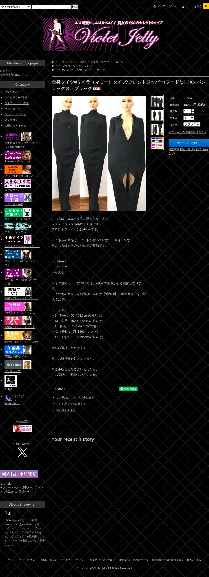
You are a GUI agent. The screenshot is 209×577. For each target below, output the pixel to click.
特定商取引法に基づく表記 (168, 560)
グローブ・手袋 (13, 204)
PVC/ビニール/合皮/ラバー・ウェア (83, 70)
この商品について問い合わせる (75, 397)
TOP (54, 62)
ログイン (5, 70)
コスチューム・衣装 (74, 62)
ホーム (12, 560)
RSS (189, 560)
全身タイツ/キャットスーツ (107, 62)
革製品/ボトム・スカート (19, 327)
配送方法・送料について (134, 560)
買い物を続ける (65, 410)
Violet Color (12, 403)
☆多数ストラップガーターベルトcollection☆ (22, 145)
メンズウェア (12, 120)
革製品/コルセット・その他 (21, 342)
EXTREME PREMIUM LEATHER (22, 176)
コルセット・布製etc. (17, 219)
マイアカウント (167, 6)
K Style (8, 389)
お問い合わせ (48, 560)
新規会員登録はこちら (13, 74)
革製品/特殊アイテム (17, 356)
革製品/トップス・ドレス (19, 313)
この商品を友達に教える (71, 404)
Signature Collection (17, 161)
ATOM (198, 560)
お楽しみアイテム (15, 125)
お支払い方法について (102, 560)
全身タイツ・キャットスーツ (79, 66)
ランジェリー (12, 109)
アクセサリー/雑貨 (15, 97)
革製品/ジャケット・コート (21, 298)
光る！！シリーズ (15, 232)
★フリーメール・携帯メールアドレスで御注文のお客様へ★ (21, 489)
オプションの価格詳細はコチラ (187, 132)
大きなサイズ (12, 190)
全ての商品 (11, 92)
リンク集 (5, 483)
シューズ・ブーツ (15, 114)
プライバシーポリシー (73, 560)
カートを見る (197, 6)
